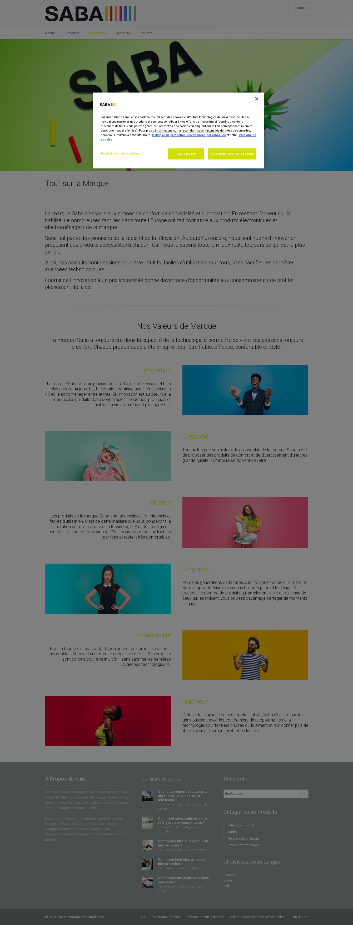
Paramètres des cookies (120, 153)
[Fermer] (256, 99)
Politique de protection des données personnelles (189, 135)
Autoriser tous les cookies (232, 154)
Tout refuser (186, 154)
